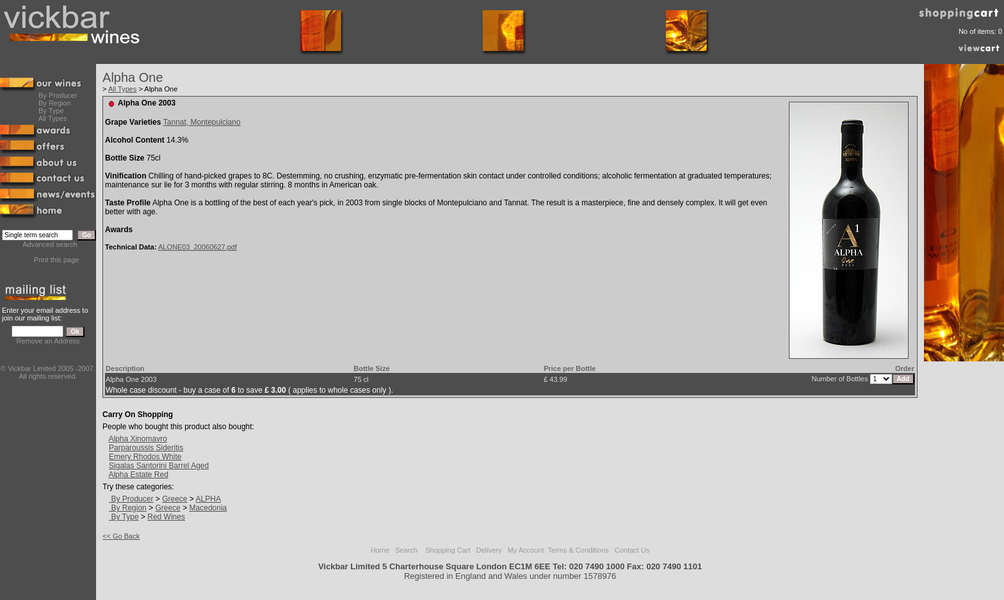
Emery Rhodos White (145, 456)
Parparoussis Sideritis (146, 447)
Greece (174, 498)
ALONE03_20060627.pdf (197, 247)
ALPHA (208, 498)
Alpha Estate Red (138, 474)
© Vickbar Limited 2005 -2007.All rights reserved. (48, 372)
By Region (54, 103)
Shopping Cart (447, 550)
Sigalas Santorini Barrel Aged (159, 465)
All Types (52, 118)
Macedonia (208, 507)
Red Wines (166, 516)
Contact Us (632, 550)
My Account (526, 550)
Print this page (56, 260)
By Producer (57, 95)
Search (406, 550)
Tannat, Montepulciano (202, 122)
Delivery (489, 550)
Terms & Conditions (577, 550)
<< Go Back (121, 536)
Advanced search (49, 244)
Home (380, 550)
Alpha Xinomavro (137, 438)
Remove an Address (48, 341)
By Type (51, 110)
